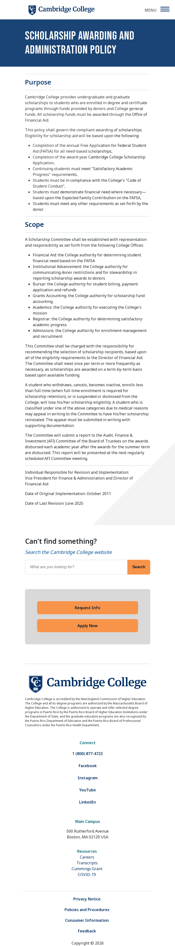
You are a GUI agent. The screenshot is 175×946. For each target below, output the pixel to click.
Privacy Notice (86, 899)
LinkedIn (87, 802)
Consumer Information (87, 920)
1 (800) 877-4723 (87, 753)
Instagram (88, 777)
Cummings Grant (87, 868)
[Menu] (164, 9)
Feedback (87, 931)
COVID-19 (87, 874)
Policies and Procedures (87, 909)
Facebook (88, 765)
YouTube (87, 790)
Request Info (87, 607)
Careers (87, 857)
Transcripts (87, 863)
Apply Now (87, 625)
